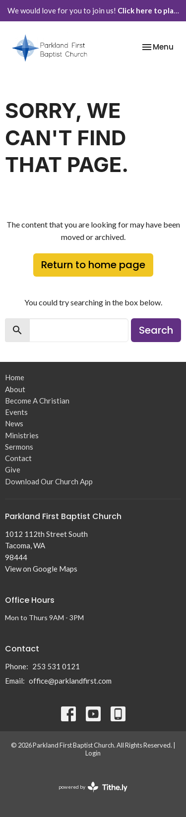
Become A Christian (37, 400)
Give (12, 469)
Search (156, 330)
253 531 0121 (56, 666)
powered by (93, 787)
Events (16, 412)
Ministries (22, 435)
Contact (18, 458)
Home (14, 377)
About (15, 389)
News (14, 423)
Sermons (19, 446)
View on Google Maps (41, 568)
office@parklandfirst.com (70, 680)
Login (93, 753)
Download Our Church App (49, 481)
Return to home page (93, 265)
